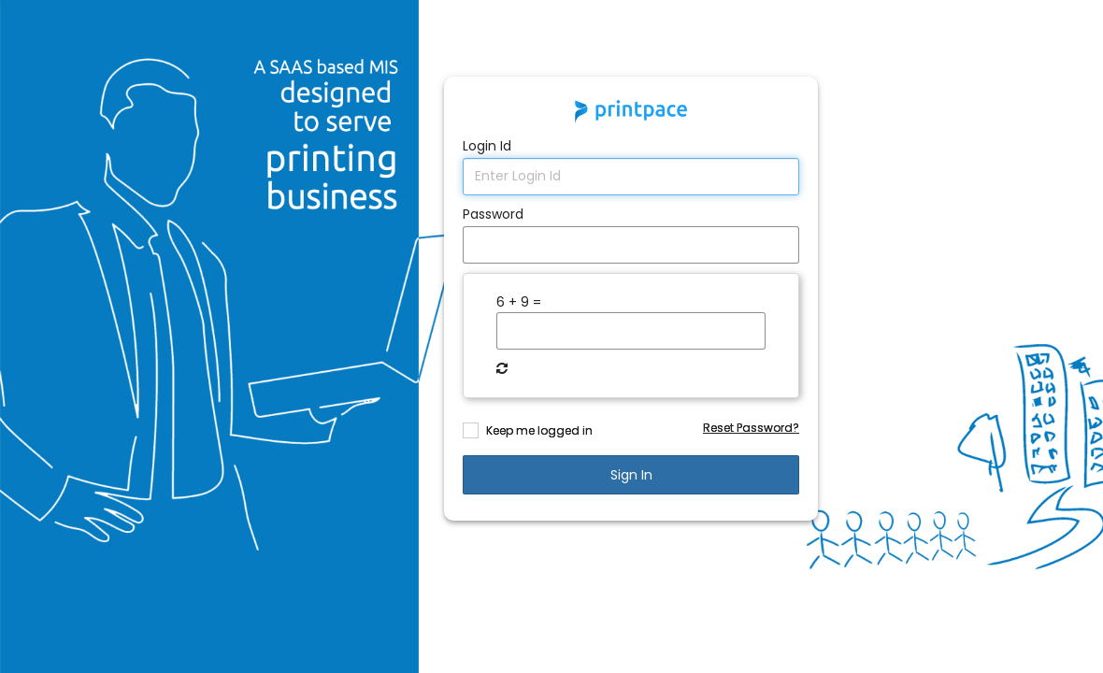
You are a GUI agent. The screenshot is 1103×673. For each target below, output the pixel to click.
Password (493, 214)
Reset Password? (751, 428)
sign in (631, 474)
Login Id (487, 145)
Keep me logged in (539, 430)
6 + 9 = (518, 302)
